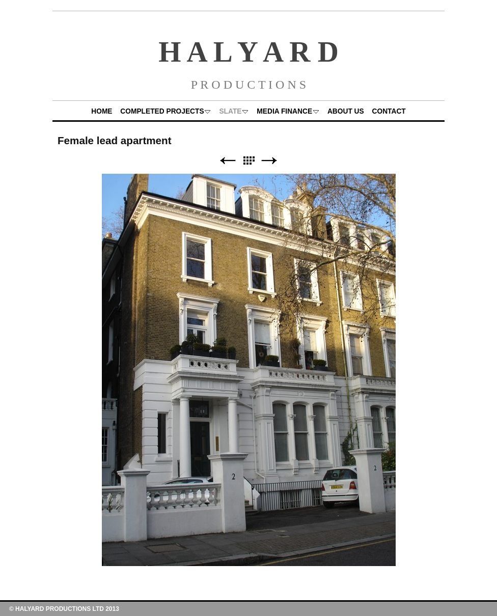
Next (269, 160)
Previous (227, 160)
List (248, 160)
